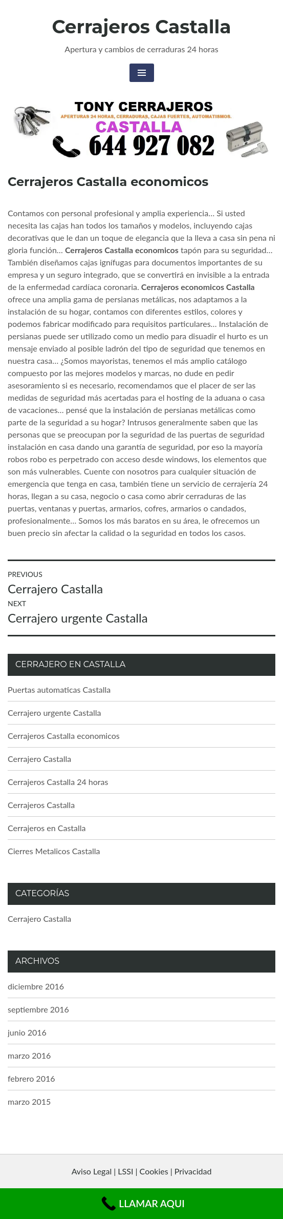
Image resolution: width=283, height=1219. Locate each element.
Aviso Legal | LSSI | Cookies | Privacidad (142, 1171)
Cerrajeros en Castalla (47, 828)
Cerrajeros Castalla (141, 26)
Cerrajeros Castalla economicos (64, 735)
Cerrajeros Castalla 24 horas (58, 782)
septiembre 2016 (38, 1009)
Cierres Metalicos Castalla (54, 851)
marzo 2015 (29, 1101)
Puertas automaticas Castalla (59, 689)
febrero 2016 (31, 1078)
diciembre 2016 (36, 986)
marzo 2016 (29, 1055)
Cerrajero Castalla (39, 758)
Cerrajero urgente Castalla (54, 712)
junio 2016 (27, 1032)
